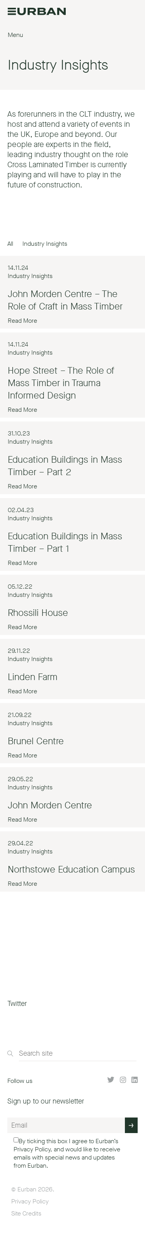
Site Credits (26, 1213)
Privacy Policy (32, 1149)
